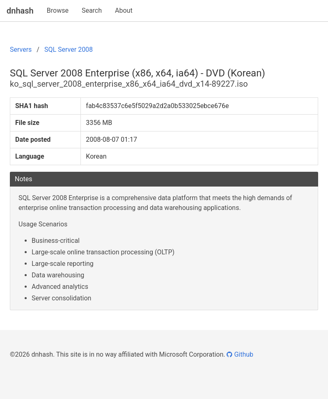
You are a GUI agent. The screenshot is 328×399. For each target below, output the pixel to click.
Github (240, 354)
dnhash (20, 11)
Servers (21, 49)
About (124, 10)
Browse (58, 10)
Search (92, 10)
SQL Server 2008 (68, 49)
